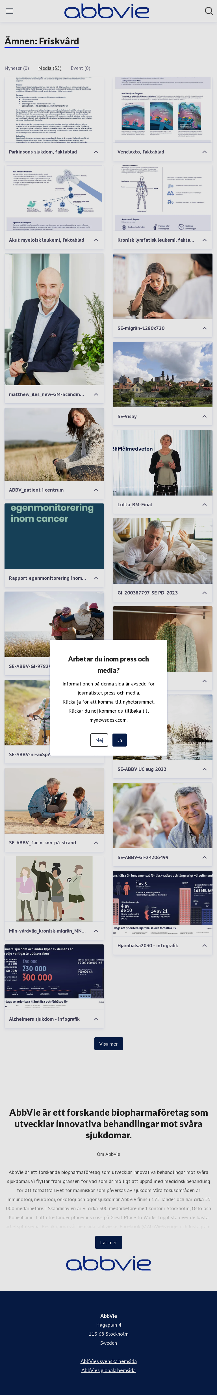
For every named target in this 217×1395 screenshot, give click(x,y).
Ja (119, 740)
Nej (99, 740)
